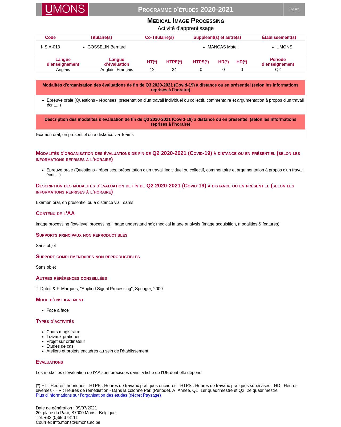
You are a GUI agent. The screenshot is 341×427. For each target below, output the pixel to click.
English (294, 9)
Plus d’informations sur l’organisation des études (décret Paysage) (98, 395)
